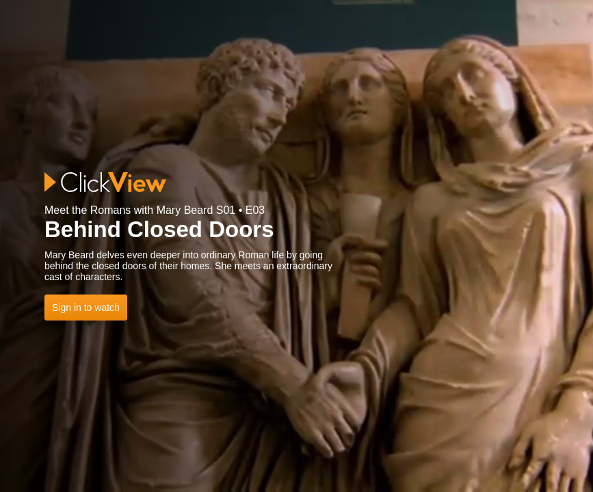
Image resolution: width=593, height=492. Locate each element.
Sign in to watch (86, 307)
